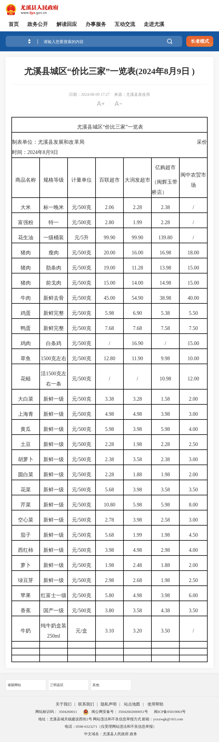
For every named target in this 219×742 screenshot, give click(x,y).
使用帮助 (155, 704)
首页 (14, 24)
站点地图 (132, 704)
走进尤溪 (154, 24)
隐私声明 (109, 704)
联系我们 (86, 704)
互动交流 (125, 24)
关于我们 (64, 704)
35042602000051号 (133, 711)
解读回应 (66, 24)
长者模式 (200, 41)
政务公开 (37, 24)
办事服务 (96, 24)
